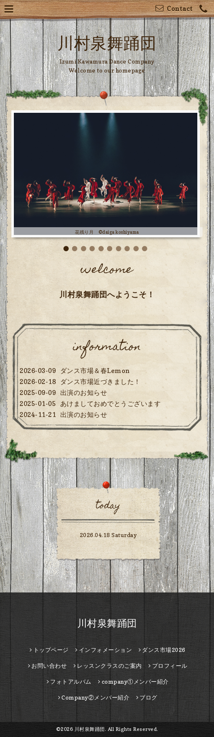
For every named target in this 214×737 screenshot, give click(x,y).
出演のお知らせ (83, 392)
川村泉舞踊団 (106, 43)
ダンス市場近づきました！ (100, 381)
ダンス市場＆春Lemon (95, 370)
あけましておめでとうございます (110, 403)
